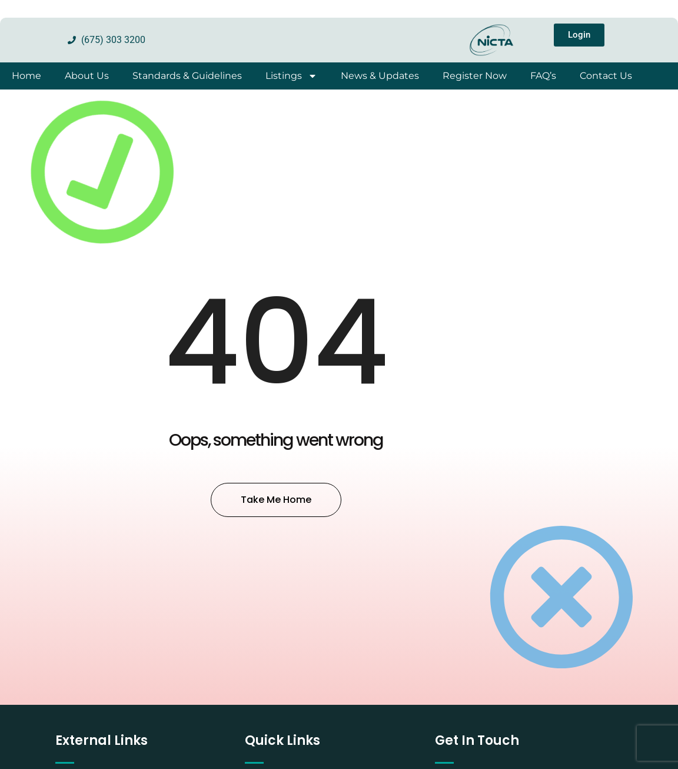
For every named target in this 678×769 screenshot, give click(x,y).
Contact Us (606, 75)
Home (26, 75)
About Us (87, 75)
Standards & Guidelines (187, 75)
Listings (291, 76)
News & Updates (380, 75)
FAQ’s (543, 75)
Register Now (475, 75)
